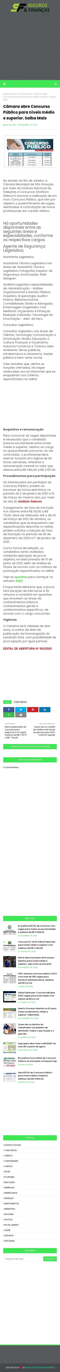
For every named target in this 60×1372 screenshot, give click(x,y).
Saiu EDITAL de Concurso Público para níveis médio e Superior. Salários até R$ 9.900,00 (35, 1075)
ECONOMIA (9, 1177)
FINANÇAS (9, 1198)
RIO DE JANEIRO (11, 1225)
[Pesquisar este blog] (23, 1258)
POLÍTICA (8, 1219)
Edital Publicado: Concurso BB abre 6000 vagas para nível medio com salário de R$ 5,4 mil (36, 995)
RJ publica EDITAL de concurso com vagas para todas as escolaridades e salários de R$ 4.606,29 (37, 929)
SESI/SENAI (9, 1240)
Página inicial (10, 93)
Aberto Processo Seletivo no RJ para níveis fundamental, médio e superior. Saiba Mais (37, 1011)
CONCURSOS (25, 93)
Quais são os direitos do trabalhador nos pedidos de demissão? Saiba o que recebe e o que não (36, 1029)
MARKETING (9, 1209)
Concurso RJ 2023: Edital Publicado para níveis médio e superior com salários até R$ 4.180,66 (36, 945)
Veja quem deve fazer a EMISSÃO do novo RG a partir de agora (37, 1045)
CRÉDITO (8, 1155)
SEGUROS (8, 1235)
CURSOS (8, 1166)
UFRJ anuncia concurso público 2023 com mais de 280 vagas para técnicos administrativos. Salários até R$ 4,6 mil (37, 978)
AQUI (19, 580)
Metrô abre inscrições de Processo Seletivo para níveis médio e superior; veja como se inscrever (36, 960)
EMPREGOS (9, 1187)
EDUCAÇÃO (9, 1182)
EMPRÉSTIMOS (10, 1193)
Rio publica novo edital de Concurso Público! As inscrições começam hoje (37, 1059)
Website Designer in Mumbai (40, 1367)
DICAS (7, 1171)
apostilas (21, 577)
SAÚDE (7, 1230)
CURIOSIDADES (11, 1161)
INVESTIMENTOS (11, 1203)
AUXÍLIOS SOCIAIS (12, 1145)
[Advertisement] (30, 46)
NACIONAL (9, 1214)
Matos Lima (10, 124)
